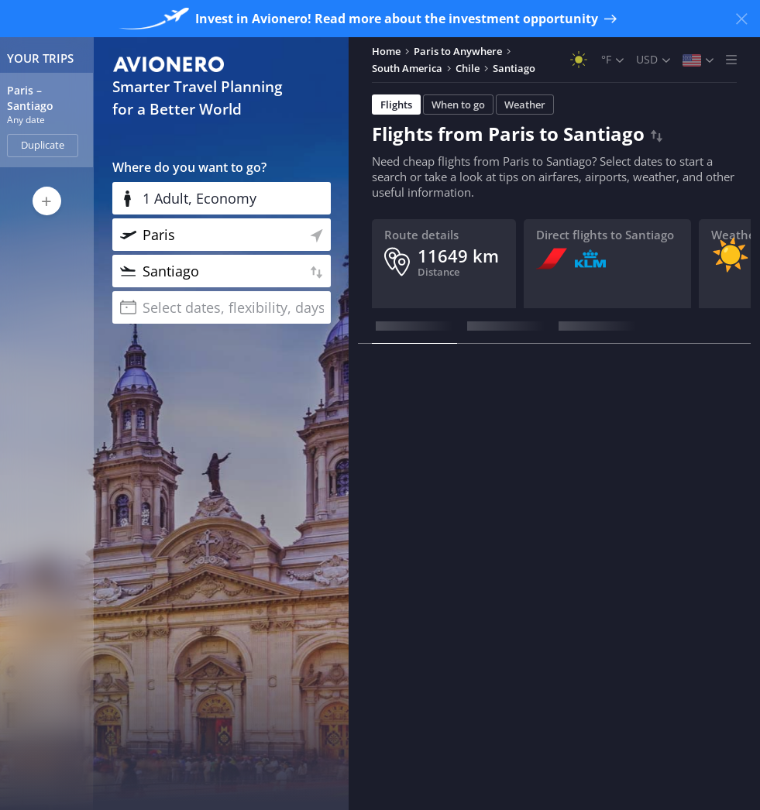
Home (386, 51)
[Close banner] (741, 18)
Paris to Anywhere (458, 51)
